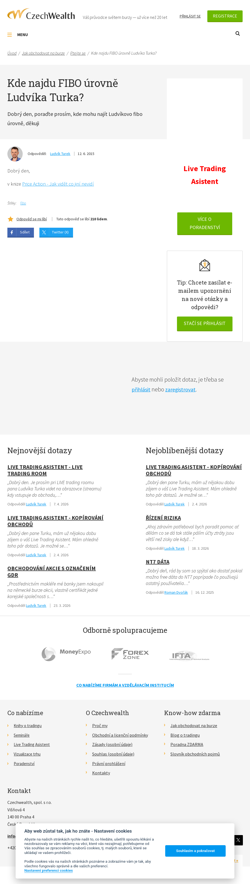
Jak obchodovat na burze (193, 727)
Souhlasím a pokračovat (195, 851)
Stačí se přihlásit (205, 324)
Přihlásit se (190, 16)
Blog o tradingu (185, 736)
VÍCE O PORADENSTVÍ (205, 224)
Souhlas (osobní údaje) (113, 756)
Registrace (225, 16)
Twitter (238, 842)
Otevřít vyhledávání (238, 33)
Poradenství (25, 765)
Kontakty (101, 774)
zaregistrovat (183, 390)
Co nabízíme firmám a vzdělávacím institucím (125, 687)
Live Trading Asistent (33, 746)
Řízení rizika (163, 518)
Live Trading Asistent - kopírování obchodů (55, 522)
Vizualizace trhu (28, 756)
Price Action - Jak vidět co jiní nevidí (58, 184)
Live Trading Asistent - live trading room (45, 471)
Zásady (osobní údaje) (112, 746)
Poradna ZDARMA (186, 746)
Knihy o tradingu (29, 727)
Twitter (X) (60, 232)
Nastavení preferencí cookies (48, 870)
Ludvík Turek (60, 153)
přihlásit (142, 390)
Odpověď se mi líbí (31, 219)
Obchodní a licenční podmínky (120, 736)
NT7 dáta (157, 563)
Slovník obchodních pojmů (195, 756)
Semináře (22, 736)
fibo (23, 203)
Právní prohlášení (108, 765)
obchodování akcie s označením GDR (51, 573)
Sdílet (25, 232)
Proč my (99, 727)
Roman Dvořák (176, 594)
